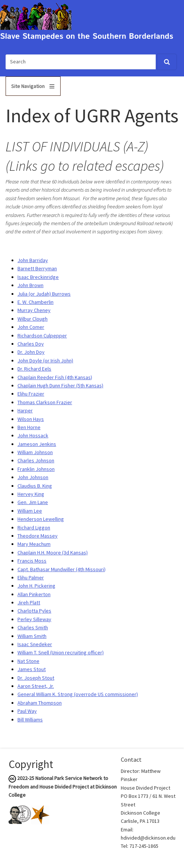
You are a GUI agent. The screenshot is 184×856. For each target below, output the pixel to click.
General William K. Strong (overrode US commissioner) (77, 694)
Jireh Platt (28, 602)
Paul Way (27, 711)
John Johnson (32, 477)
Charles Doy (30, 343)
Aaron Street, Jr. (35, 686)
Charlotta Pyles (34, 610)
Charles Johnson (35, 460)
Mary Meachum (34, 544)
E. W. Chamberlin (35, 302)
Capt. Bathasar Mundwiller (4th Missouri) (61, 569)
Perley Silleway (34, 619)
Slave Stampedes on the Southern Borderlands (86, 37)
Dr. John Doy (31, 352)
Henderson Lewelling (40, 519)
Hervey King (30, 494)
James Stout (31, 669)
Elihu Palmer (30, 577)
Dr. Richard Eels (34, 368)
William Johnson (35, 452)
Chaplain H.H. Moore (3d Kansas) (52, 552)
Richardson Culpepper (42, 335)
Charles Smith (32, 627)
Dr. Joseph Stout (35, 677)
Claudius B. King (34, 485)
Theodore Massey (37, 535)
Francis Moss (31, 560)
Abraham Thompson (39, 702)
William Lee (29, 510)
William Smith (31, 636)
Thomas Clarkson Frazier (44, 402)
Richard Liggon (33, 527)
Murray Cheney (34, 310)
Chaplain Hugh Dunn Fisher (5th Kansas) (60, 385)
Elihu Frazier (30, 393)
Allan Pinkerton (34, 594)
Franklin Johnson (36, 469)
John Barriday (32, 260)
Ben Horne (29, 427)
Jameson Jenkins (36, 444)
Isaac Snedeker (34, 644)
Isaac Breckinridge (38, 277)
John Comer (30, 327)
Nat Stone (28, 661)
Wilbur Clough (32, 318)
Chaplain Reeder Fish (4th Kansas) (54, 377)
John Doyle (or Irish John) (45, 360)
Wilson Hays (30, 419)
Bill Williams (30, 719)
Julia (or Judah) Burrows (44, 293)
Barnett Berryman (37, 268)
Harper (25, 410)
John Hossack (32, 435)
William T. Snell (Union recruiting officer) (60, 652)
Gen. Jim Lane (32, 502)
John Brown (30, 285)
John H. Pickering (36, 585)
